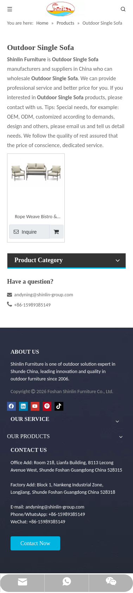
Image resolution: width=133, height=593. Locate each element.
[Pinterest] (47, 406)
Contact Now (35, 543)
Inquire (23, 232)
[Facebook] (11, 406)
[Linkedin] (23, 406)
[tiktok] (59, 406)
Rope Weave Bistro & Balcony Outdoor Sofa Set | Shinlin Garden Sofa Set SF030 (36, 217)
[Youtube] (35, 406)
